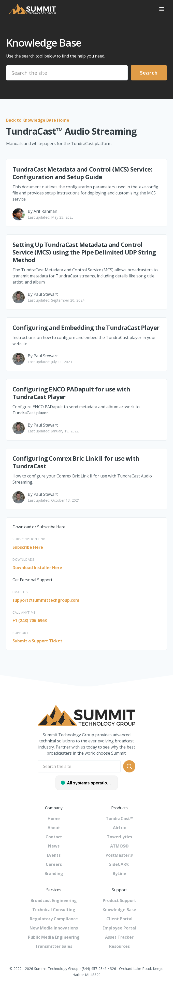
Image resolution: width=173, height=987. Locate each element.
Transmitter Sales (53, 946)
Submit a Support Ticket (37, 641)
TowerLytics (119, 837)
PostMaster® (119, 855)
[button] (162, 9)
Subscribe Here (27, 547)
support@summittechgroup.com (45, 600)
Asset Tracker (119, 937)
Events (54, 855)
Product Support (119, 900)
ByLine (119, 873)
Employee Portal (119, 928)
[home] (78, 9)
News (54, 846)
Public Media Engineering (54, 937)
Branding (54, 873)
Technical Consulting (53, 909)
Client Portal (119, 919)
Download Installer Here (37, 567)
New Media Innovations (54, 928)
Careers (54, 864)
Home (54, 818)
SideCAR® (119, 864)
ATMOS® (119, 846)
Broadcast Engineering (54, 900)
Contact (54, 837)
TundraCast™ (119, 818)
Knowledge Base (119, 909)
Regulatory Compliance (54, 919)
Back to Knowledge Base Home (37, 120)
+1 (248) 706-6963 (29, 620)
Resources (119, 946)
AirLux (119, 827)
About (54, 827)
